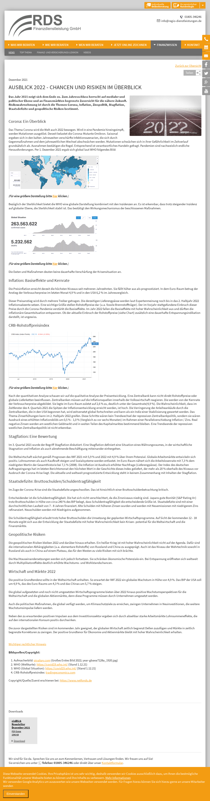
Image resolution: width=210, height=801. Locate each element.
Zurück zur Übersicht (188, 66)
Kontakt (193, 45)
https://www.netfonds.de (76, 680)
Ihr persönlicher (188, 5)
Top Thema (26, 52)
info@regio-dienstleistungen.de (181, 21)
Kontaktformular (112, 763)
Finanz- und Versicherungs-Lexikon (57, 52)
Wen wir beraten (91, 45)
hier (54, 196)
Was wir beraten (23, 45)
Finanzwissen (167, 45)
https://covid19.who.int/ (52, 664)
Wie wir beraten (56, 45)
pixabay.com (42, 660)
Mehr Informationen (118, 778)
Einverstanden (16, 793)
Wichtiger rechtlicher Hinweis (27, 644)
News (12, 52)
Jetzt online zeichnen (130, 45)
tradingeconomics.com (60, 672)
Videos (87, 52)
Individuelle (160, 5)
